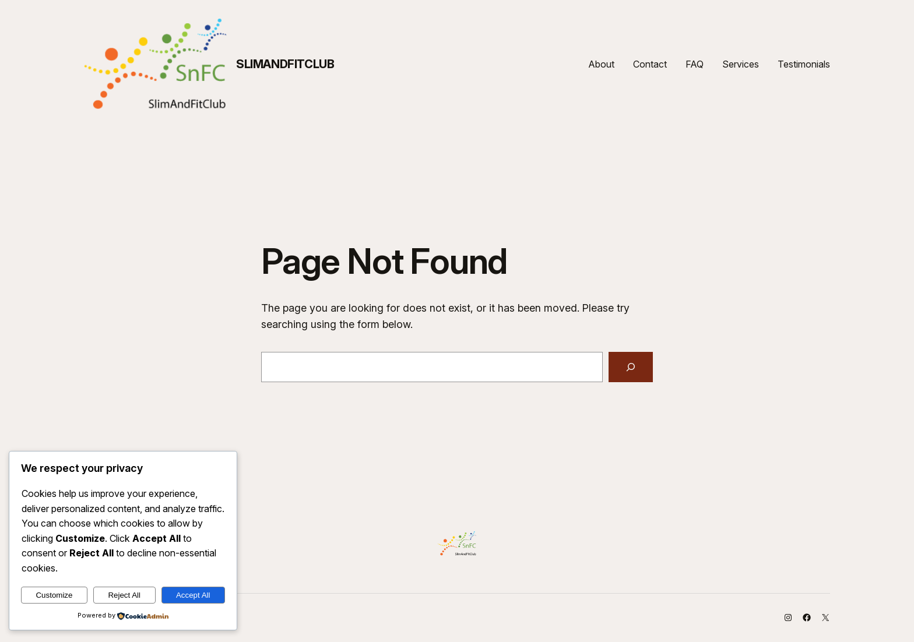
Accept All (193, 595)
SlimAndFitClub (285, 64)
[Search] (631, 367)
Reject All (124, 595)
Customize (54, 595)
